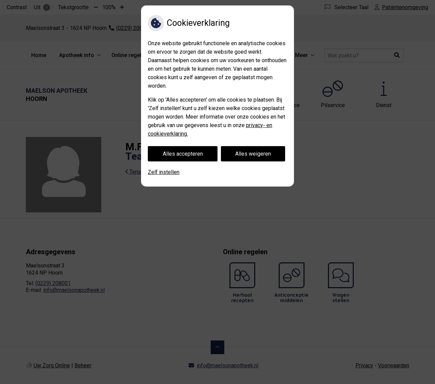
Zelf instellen (163, 172)
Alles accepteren (183, 154)
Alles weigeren (253, 154)
